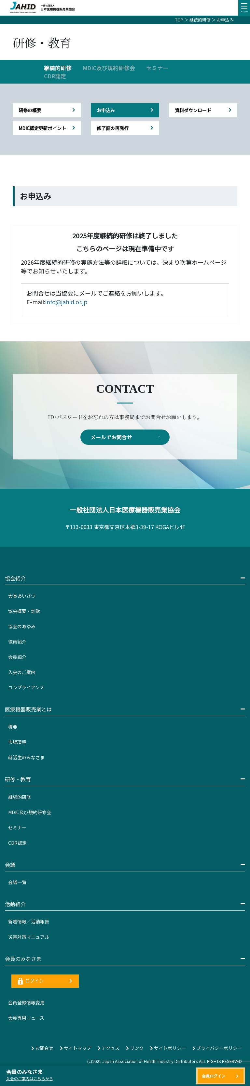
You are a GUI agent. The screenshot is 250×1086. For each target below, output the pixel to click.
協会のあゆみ (21, 626)
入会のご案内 (21, 672)
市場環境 (17, 742)
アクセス (108, 1048)
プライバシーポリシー (217, 1048)
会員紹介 (17, 657)
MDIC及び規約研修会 (109, 68)
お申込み (225, 20)
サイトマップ (75, 1048)
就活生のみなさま (26, 757)
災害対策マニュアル (28, 937)
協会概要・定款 (24, 611)
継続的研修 (200, 20)
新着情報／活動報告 (28, 922)
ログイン (45, 981)
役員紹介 (17, 642)
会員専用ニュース (26, 1018)
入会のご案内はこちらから (29, 1078)
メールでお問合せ (125, 437)
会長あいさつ (21, 596)
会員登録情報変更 (26, 1003)
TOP (179, 20)
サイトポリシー (168, 1048)
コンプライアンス (26, 687)
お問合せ (42, 1048)
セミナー (157, 68)
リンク (135, 1048)
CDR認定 (55, 76)
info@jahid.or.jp (66, 302)
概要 (12, 727)
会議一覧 (17, 882)
